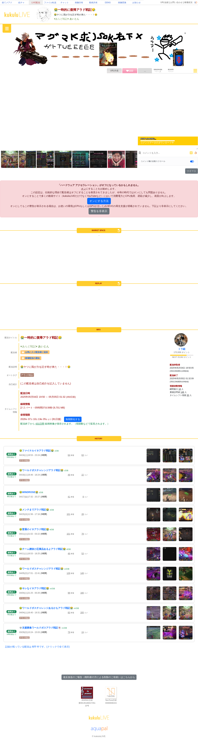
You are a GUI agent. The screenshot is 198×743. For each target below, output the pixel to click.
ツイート (191, 171)
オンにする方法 (99, 201)
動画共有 (93, 2)
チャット (64, 2)
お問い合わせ (176, 2)
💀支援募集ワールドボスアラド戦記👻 (40, 627)
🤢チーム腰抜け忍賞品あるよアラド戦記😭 (42, 549)
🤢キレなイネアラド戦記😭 (34, 588)
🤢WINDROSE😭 (28, 492)
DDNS (108, 2)
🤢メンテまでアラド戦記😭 (34, 509)
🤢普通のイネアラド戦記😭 (34, 529)
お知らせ (136, 2)
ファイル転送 (50, 2)
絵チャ (21, 2)
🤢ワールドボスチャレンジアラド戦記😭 (41, 470)
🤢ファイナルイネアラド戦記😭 (36, 450)
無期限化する (73, 419)
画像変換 (122, 2)
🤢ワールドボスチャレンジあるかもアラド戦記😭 (46, 608)
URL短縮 (164, 2)
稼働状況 (188, 2)
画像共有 (79, 2)
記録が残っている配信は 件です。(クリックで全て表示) (37, 646)
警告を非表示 (99, 211)
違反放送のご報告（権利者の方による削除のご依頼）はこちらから (99, 677)
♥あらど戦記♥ (62, 18)
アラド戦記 (27, 375)
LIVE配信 (36, 2)
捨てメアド (7, 2)
